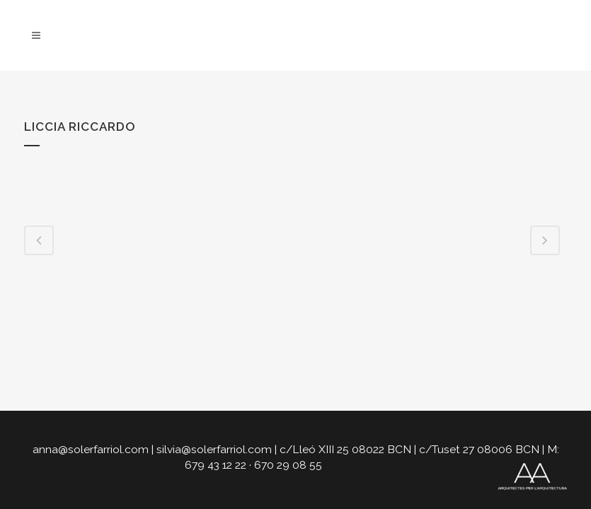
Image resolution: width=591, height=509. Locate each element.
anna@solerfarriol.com (91, 449)
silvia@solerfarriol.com (214, 449)
